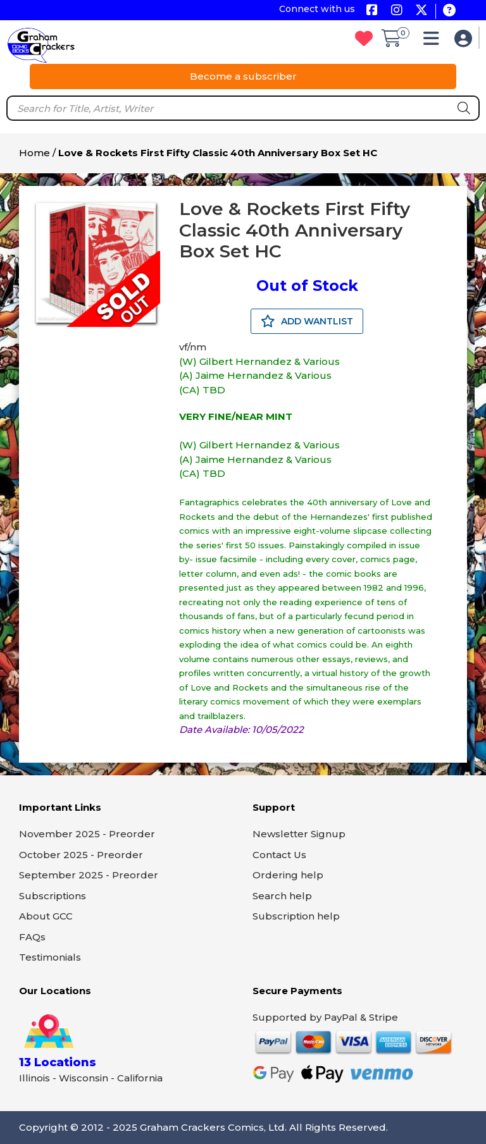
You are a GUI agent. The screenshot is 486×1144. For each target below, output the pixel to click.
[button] (434, 41)
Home (34, 153)
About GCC (46, 916)
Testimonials (50, 957)
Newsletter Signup (299, 834)
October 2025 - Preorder (81, 855)
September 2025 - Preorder (88, 875)
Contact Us (279, 855)
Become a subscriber (243, 76)
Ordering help (287, 875)
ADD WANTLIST (307, 321)
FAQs (32, 937)
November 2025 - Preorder (87, 834)
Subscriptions (52, 896)
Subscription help (296, 916)
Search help (282, 896)
